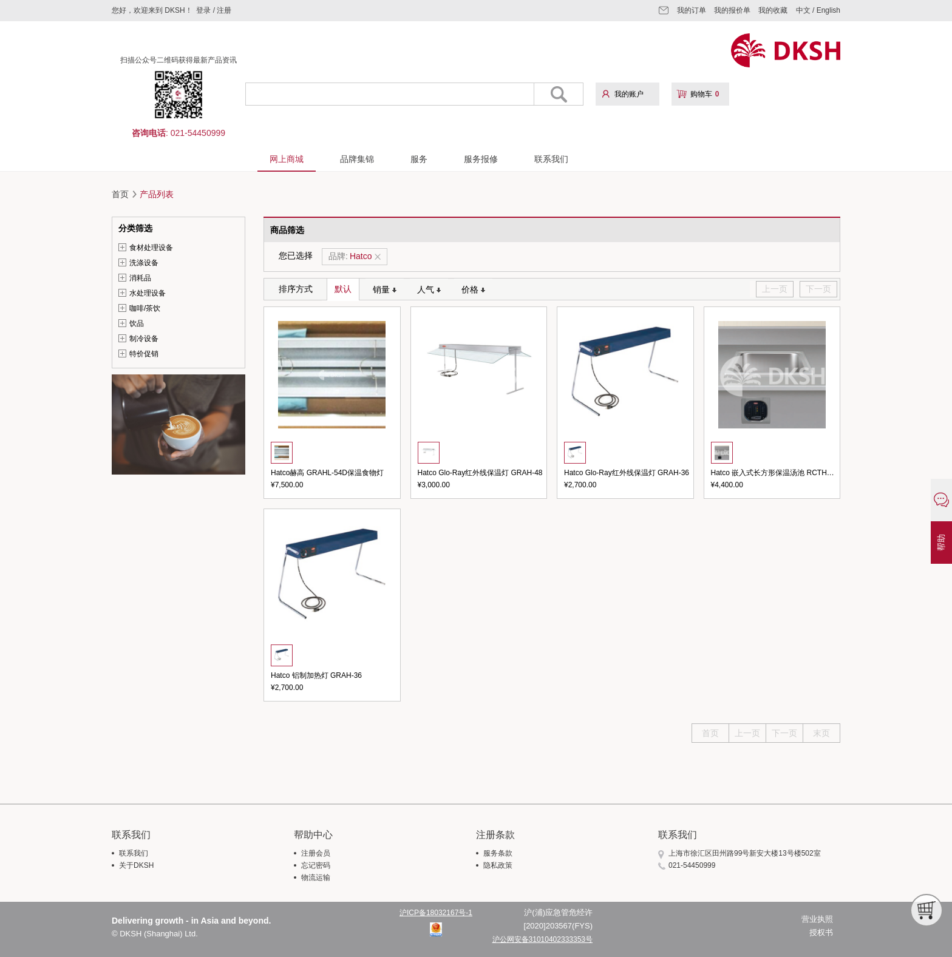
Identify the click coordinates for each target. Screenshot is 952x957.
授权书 (821, 932)
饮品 (136, 323)
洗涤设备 (143, 263)
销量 (384, 289)
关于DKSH (136, 865)
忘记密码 (315, 865)
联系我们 (551, 159)
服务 (418, 159)
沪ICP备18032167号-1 (435, 912)
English (828, 10)
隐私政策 (497, 865)
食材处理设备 (151, 247)
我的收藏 (772, 10)
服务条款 (497, 853)
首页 (120, 194)
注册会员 (315, 853)
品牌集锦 (357, 159)
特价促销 (143, 354)
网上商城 (287, 159)
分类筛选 (135, 228)
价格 (473, 289)
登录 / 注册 (213, 10)
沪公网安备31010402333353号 (542, 939)
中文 (803, 10)
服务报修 (481, 159)
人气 (429, 289)
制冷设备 (143, 338)
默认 (343, 289)
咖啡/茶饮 (144, 308)
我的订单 (691, 10)
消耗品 (140, 278)
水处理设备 (147, 293)
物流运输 (315, 877)
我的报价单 (732, 10)
